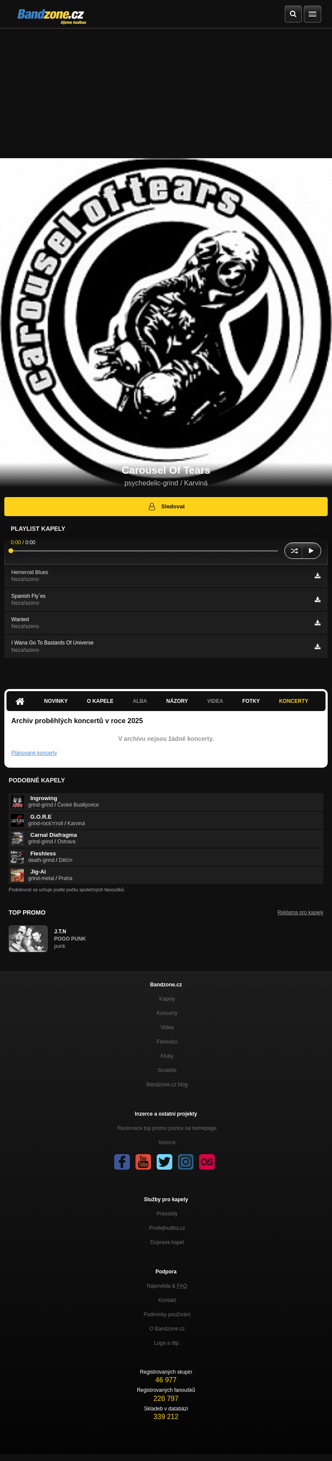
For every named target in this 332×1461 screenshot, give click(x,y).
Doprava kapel (167, 1242)
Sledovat (166, 506)
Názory (177, 701)
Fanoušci (167, 1042)
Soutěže (167, 1070)
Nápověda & (167, 1286)
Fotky (251, 701)
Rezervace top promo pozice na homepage (166, 1128)
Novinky (56, 701)
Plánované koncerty (34, 753)
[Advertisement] (166, 93)
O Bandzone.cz (167, 1329)
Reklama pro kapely (300, 912)
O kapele (100, 701)
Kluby (167, 1056)
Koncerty (293, 701)
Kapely (167, 999)
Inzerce (166, 1142)
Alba (139, 701)
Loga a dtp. (167, 1343)
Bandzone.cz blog (166, 1084)
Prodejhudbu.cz (167, 1228)
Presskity (167, 1214)
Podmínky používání (167, 1314)
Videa (215, 701)
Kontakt (167, 1300)
